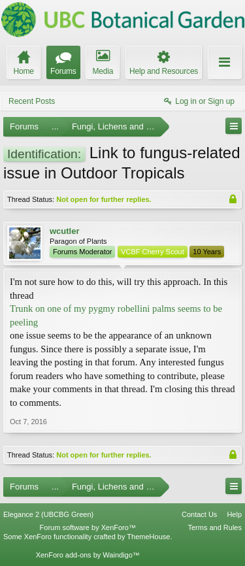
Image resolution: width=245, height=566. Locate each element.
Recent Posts (31, 101)
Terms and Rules (215, 527)
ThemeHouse (148, 537)
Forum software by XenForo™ (88, 527)
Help (234, 514)
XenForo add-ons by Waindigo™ (88, 555)
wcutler (65, 231)
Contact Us (199, 514)
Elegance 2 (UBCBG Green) (48, 514)
